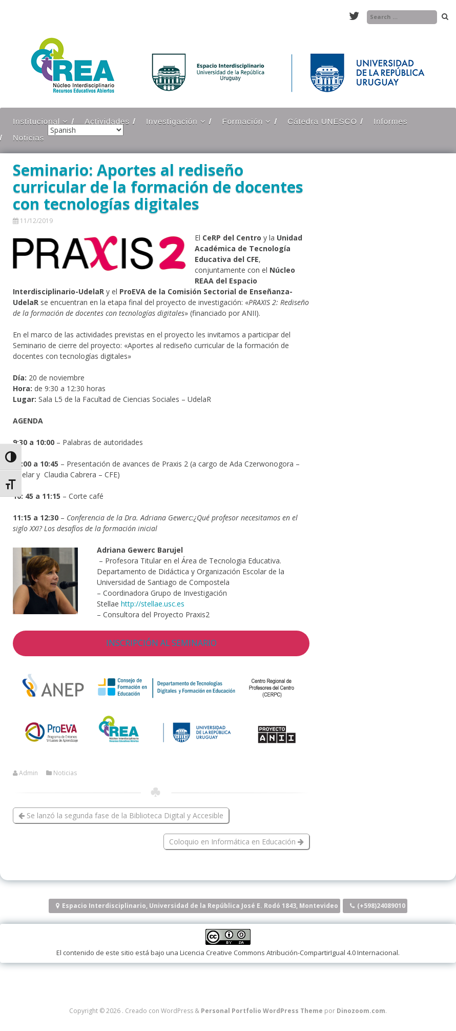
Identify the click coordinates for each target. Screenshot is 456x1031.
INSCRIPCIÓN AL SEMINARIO (161, 643)
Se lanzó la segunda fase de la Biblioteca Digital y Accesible (120, 815)
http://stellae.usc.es (152, 604)
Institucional (36, 121)
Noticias (28, 137)
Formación (242, 121)
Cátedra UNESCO (322, 121)
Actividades (107, 121)
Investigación (172, 121)
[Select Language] (85, 130)
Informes (390, 121)
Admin (28, 773)
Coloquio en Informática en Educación (236, 841)
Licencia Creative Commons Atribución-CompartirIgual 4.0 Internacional (289, 952)
